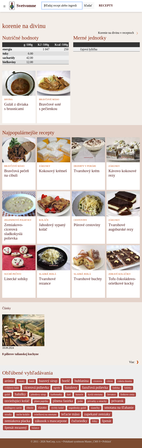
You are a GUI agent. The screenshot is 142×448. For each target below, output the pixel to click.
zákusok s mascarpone (51, 421)
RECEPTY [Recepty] (106, 5)
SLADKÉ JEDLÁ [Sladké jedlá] (47, 274)
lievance (111, 394)
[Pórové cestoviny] (88, 203)
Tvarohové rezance (47, 281)
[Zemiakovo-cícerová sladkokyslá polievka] (19, 203)
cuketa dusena (125, 381)
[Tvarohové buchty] (88, 257)
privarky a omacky (97, 401)
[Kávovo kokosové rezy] (123, 149)
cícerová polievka (36, 387)
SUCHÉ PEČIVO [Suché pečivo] (12, 274)
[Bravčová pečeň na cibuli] (19, 149)
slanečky (95, 407)
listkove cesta (127, 394)
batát (31, 381)
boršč (66, 381)
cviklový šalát (12, 387)
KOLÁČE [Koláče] (44, 220)
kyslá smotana (95, 394)
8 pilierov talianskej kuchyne (20, 354)
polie (80, 401)
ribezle (29, 407)
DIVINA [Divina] (8, 99)
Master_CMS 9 (92, 441)
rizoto (42, 407)
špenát (106, 421)
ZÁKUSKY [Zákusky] (44, 166)
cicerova (97, 381)
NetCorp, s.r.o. (53, 441)
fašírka (116, 387)
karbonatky (56, 394)
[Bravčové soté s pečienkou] (53, 82)
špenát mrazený (16, 427)
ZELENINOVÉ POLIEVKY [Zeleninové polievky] (18, 220)
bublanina (82, 381)
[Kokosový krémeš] (53, 149)
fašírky (127, 387)
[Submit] (88, 5)
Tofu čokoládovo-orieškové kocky (122, 281)
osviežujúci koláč (17, 401)
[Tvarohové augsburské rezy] (123, 203)
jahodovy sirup (38, 394)
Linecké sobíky (16, 279)
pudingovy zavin (13, 407)
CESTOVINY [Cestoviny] (80, 220)
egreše (57, 387)
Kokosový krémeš (53, 171)
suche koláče (22, 414)
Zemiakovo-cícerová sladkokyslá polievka (13, 231)
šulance (35, 427)
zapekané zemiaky (97, 414)
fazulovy (71, 387)
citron (110, 381)
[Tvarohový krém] (88, 149)
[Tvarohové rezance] (53, 257)
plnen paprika (41, 401)
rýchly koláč (57, 407)
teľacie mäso (70, 414)
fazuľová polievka (95, 387)
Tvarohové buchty (88, 279)
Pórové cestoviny (87, 225)
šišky (94, 421)
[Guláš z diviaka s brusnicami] (19, 82)
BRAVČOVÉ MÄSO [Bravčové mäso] (49, 99)
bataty (21, 381)
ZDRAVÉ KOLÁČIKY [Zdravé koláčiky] (120, 274)
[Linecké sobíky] (19, 257)
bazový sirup (48, 381)
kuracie (79, 394)
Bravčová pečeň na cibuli (16, 173)
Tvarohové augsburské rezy (121, 227)
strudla (8, 414)
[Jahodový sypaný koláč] (53, 203)
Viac (134, 362)
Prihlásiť (106, 441)
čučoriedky (79, 421)
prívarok (117, 401)
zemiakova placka (17, 421)
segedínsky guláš (77, 407)
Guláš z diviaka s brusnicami (16, 106)
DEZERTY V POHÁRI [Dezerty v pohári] (85, 166)
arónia (9, 381)
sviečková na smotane (45, 414)
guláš (7, 394)
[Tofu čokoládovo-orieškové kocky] (123, 257)
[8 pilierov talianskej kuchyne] (23, 330)
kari (69, 394)
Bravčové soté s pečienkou (50, 106)
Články (6, 308)
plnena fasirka (63, 401)
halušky (20, 394)
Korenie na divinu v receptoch (118, 33)
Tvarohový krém (86, 171)
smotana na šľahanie (118, 407)
